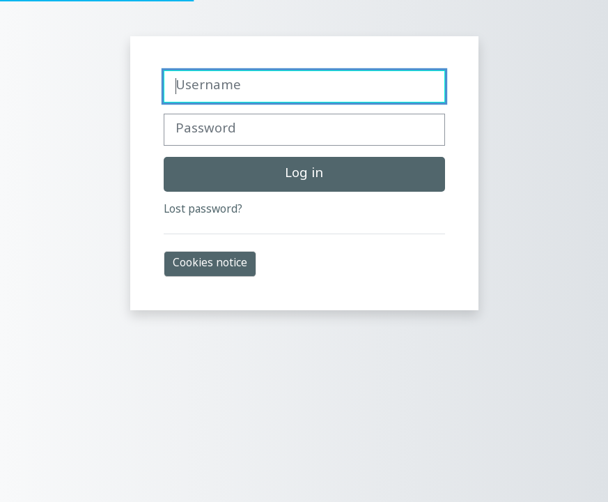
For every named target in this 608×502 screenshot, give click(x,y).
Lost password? (203, 210)
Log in (304, 174)
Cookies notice (210, 264)
